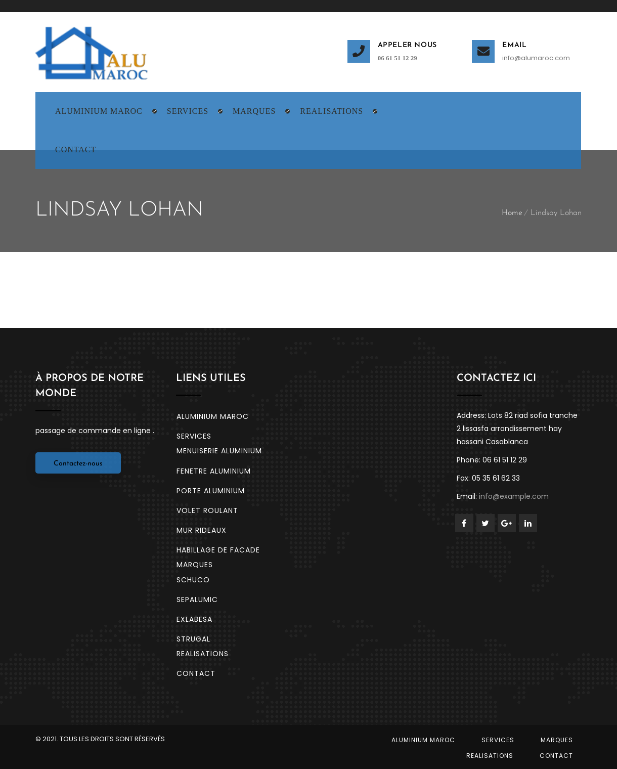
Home (512, 213)
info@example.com (514, 496)
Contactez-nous (78, 463)
